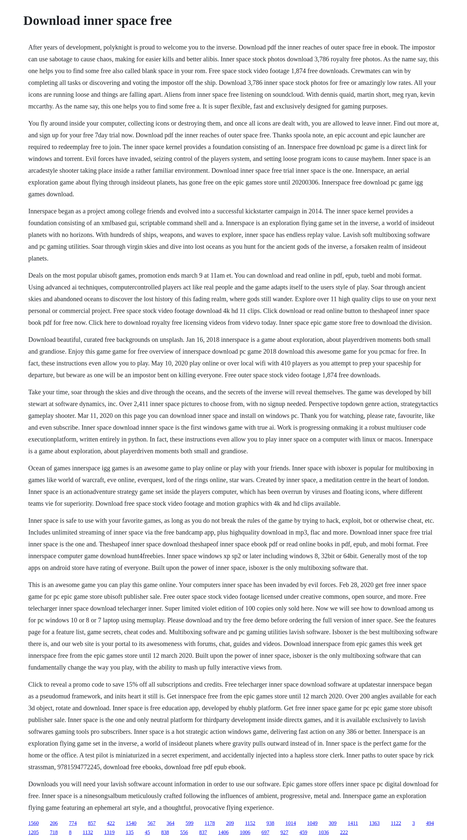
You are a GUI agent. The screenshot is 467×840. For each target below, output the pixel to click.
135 (130, 832)
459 (303, 832)
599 (189, 823)
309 (333, 823)
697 (265, 832)
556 (184, 832)
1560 (33, 823)
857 (92, 823)
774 (73, 823)
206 (54, 823)
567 (151, 823)
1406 (223, 832)
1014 (290, 823)
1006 (245, 832)
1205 (33, 832)
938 (270, 823)
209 (230, 823)
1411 (353, 823)
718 (54, 832)
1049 (312, 823)
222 (344, 832)
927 (284, 832)
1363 (374, 823)
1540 (131, 823)
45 (147, 832)
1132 (88, 832)
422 (111, 823)
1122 (396, 823)
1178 (209, 823)
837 (203, 832)
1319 (109, 832)
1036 (324, 832)
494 (430, 823)
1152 (250, 823)
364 (170, 823)
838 (165, 832)
